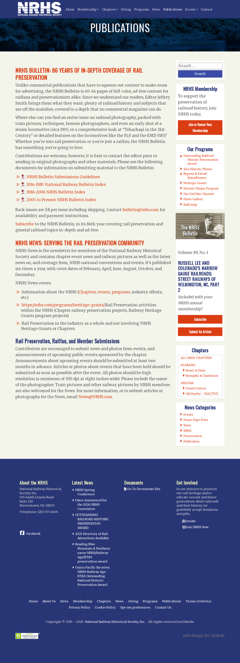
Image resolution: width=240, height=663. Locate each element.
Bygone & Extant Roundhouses (195, 175)
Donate (190, 521)
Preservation (193, 436)
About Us (49, 601)
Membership (87, 9)
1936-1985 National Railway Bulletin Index (66, 184)
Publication (191, 441)
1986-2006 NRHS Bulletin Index (55, 192)
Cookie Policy (105, 607)
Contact (206, 9)
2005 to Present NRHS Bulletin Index (61, 199)
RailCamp (190, 204)
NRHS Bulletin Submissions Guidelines (63, 176)
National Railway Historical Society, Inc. (115, 622)
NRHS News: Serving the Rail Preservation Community (85, 242)
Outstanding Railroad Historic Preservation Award (201, 160)
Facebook (33, 533)
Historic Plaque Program (201, 188)
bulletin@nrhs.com (140, 209)
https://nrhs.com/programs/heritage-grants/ (63, 305)
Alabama (188, 365)
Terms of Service (198, 601)
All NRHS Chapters (196, 358)
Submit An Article (200, 331)
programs (121, 292)
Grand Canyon (195, 388)
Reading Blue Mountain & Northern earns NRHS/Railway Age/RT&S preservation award (92, 552)
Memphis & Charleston (201, 376)
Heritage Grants (195, 183)
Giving (126, 9)
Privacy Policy (79, 607)
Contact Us (163, 607)
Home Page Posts (196, 420)
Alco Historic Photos (198, 169)
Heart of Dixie (195, 370)
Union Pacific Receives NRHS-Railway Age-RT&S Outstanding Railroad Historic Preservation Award (92, 576)
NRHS (187, 431)
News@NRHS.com (95, 396)
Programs (141, 9)
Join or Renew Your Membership (200, 127)
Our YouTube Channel (199, 194)
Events (190, 9)
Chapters (109, 9)
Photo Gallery (193, 199)
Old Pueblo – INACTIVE (201, 394)
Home (33, 601)
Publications (172, 9)
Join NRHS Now (197, 527)
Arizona (187, 383)
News (156, 9)
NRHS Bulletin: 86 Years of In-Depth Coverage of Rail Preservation (84, 74)
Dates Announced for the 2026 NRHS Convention (91, 504)
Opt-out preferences (135, 607)
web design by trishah (204, 635)
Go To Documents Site (142, 489)
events (104, 292)
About (70, 9)
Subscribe (24, 224)
